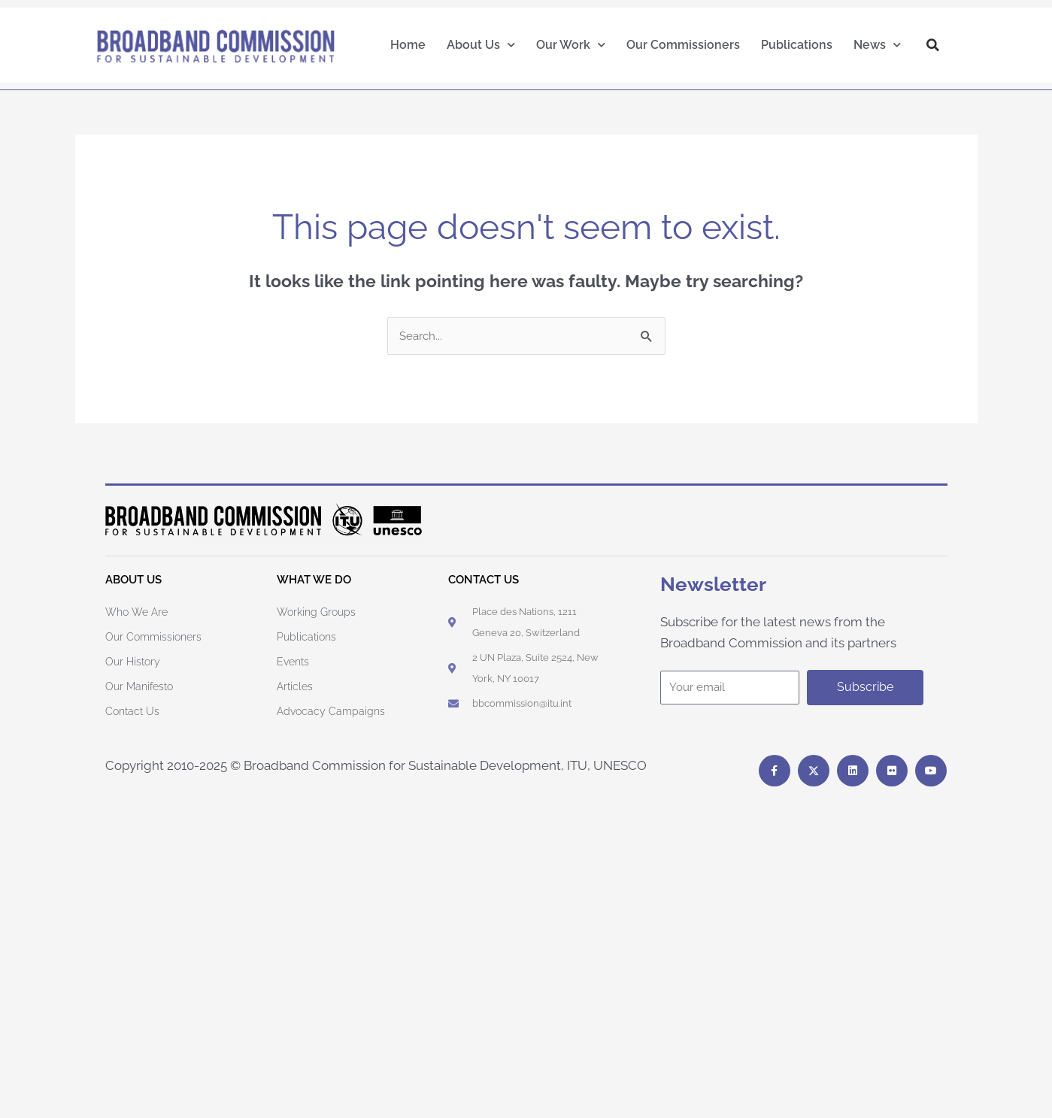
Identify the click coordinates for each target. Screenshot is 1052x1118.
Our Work (570, 44)
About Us (481, 44)
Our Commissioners (683, 45)
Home (408, 45)
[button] (932, 45)
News (877, 44)
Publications (796, 45)
